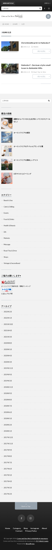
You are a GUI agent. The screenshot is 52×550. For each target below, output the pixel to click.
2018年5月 (8, 418)
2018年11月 (8, 387)
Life (5, 232)
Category (17, 528)
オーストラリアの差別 (22, 133)
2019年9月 (8, 375)
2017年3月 (8, 488)
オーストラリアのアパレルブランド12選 (28, 146)
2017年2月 (8, 494)
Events (6, 213)
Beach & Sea (8, 200)
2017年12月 (8, 437)
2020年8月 (8, 343)
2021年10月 (8, 324)
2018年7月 (8, 406)
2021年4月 (8, 330)
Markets (36, 46)
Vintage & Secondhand (12, 263)
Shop (26, 528)
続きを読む (42, 51)
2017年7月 (8, 462)
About (44, 528)
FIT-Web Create (42, 541)
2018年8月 (8, 400)
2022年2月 (8, 312)
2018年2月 (8, 425)
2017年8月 (8, 456)
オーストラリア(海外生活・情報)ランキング (16, 286)
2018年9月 (8, 393)
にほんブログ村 (7, 294)
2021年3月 (8, 337)
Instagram (35, 528)
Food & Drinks (9, 219)
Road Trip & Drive (40, 72)
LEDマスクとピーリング (22, 174)
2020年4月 (8, 356)
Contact (19, 531)
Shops (6, 257)
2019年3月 (8, 381)
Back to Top (26, 506)
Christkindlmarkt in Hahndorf (35, 43)
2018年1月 (8, 431)
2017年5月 (8, 475)
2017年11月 (8, 444)
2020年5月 (8, 349)
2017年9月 (8, 450)
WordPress (30, 544)
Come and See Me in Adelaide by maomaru (32, 538)
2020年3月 (8, 362)
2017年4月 (8, 481)
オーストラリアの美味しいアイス (26, 160)
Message (7, 244)
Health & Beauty (9, 226)
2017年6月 (8, 469)
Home (7, 528)
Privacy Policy (31, 531)
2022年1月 (8, 318)
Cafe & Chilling (9, 207)
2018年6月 (8, 412)
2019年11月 (8, 368)
